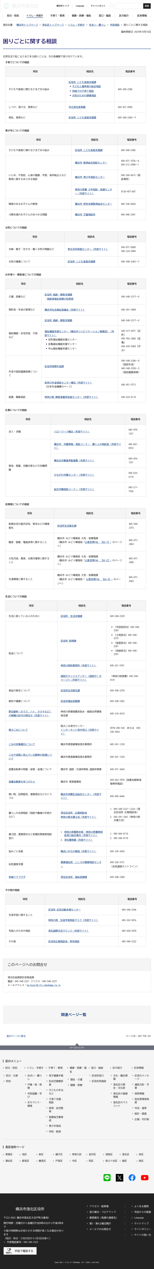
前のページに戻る (16, 1036)
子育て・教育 (55, 1068)
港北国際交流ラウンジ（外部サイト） (68, 931)
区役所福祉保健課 (70, 701)
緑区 (124, 1161)
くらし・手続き (76, 25)
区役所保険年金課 (54, 366)
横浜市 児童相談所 (85, 214)
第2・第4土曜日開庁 (100, 1223)
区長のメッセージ (142, 1077)
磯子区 (59, 1154)
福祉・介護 (76, 1079)
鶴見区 (42, 1161)
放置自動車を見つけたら (22, 781)
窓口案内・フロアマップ (102, 1212)
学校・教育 (55, 1131)
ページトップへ (77, 1048)
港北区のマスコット (120, 1104)
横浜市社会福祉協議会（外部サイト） (65, 310)
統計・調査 (141, 1113)
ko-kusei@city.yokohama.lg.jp (43, 985)
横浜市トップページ (27, 25)
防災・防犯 (11, 1068)
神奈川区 (77, 1154)
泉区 (41, 1154)
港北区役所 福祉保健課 (74, 877)
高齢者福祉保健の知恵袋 (60, 299)
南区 (141, 1161)
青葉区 (9, 1154)
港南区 (109, 1154)
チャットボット (98, 6)
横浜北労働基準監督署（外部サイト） (74, 460)
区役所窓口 (98, 1075)
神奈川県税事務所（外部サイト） (79, 665)
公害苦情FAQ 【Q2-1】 (97, 542)
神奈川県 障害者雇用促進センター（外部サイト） (72, 397)
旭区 (24, 1154)
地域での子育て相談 (83, 91)
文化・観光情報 (120, 1077)
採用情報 (139, 1093)
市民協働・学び (34, 1095)
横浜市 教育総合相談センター (91, 163)
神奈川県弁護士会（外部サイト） (79, 817)
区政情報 (139, 1068)
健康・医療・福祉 (78, 1070)
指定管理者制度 (142, 1101)
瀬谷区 (9, 1161)
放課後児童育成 (56, 1119)
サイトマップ (141, 1223)
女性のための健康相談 (84, 95)
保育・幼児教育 (56, 1110)
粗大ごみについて (18, 730)
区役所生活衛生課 (66, 526)
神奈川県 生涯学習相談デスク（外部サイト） (73, 920)
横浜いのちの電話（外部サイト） (79, 851)
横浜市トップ (62, 6)
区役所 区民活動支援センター (64, 909)
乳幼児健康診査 (56, 1083)
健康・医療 (76, 1085)
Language (139, 1217)
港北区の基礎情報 (120, 1095)
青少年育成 (55, 1126)
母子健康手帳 (56, 1075)
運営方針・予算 (142, 1086)
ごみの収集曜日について (22, 744)
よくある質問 (141, 1206)
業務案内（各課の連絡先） (103, 1217)
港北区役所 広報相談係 (74, 813)
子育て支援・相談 (56, 1101)
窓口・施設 (97, 1068)
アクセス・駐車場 (99, 1206)
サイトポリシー (142, 1229)
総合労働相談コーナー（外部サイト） (74, 489)
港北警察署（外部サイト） (78, 840)
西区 (91, 1161)
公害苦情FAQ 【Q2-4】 (98, 579)
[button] (77, 1014)
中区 (74, 1161)
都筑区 (25, 1161)
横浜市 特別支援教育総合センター (93, 204)
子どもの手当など (56, 1092)
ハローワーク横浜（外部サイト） (72, 431)
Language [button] (80, 6)
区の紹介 (117, 1068)
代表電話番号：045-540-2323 (22, 1242)
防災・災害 (12, 1075)
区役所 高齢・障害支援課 (58, 294)
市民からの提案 (142, 1212)
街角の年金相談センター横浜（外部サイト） (69, 382)
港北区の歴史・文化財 (119, 1086)
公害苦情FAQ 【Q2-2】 (97, 560)
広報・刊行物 (142, 1119)
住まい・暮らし (97, 25)
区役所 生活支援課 (71, 616)
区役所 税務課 (68, 641)
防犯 (8, 1081)
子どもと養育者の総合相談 (86, 86)
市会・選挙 (141, 1108)
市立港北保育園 (77, 107)
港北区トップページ (53, 25)
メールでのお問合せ (100, 1229)
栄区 (141, 1154)
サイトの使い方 (142, 1235)
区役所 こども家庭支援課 (82, 82)
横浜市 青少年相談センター (90, 177)
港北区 (125, 1154)
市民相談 (115, 25)
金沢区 (92, 1154)
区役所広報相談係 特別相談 (63, 941)
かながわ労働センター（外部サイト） (74, 475)
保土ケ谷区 (111, 1161)
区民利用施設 (99, 1081)
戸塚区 (59, 1161)
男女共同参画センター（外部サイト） (88, 249)
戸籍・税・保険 (34, 1086)
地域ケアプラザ (17, 877)
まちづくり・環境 (34, 1104)
